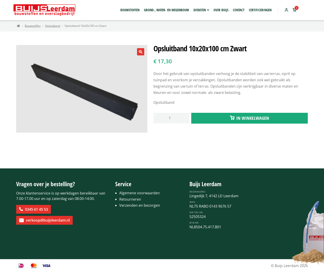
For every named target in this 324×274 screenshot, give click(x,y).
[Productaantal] (171, 118)
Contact (238, 10)
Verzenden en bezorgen (139, 205)
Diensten (200, 10)
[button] (140, 51)
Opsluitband (52, 26)
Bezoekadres (197, 191)
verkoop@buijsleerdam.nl (48, 220)
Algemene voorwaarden (139, 192)
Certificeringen (260, 10)
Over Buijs (221, 10)
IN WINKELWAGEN (252, 118)
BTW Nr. (194, 223)
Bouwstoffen (130, 10)
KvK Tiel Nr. (196, 212)
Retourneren (130, 199)
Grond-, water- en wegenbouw (166, 10)
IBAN (192, 202)
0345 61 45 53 (36, 209)
